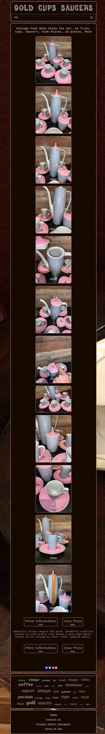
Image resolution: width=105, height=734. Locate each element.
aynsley (39, 686)
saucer (28, 690)
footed (62, 680)
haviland (46, 680)
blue (82, 691)
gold (30, 702)
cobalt (75, 697)
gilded (87, 686)
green (81, 705)
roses (53, 686)
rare (88, 704)
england (58, 704)
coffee (25, 685)
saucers (45, 702)
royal (85, 697)
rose (60, 685)
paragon (39, 698)
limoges (73, 680)
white (65, 705)
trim (74, 692)
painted (66, 691)
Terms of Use (53, 729)
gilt (54, 680)
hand (55, 697)
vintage (34, 680)
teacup (73, 704)
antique (44, 690)
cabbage (22, 680)
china (85, 679)
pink (56, 691)
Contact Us (53, 719)
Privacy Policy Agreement (53, 724)
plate (46, 686)
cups (65, 696)
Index (53, 715)
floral (20, 703)
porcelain (25, 697)
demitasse (74, 684)
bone (48, 698)
